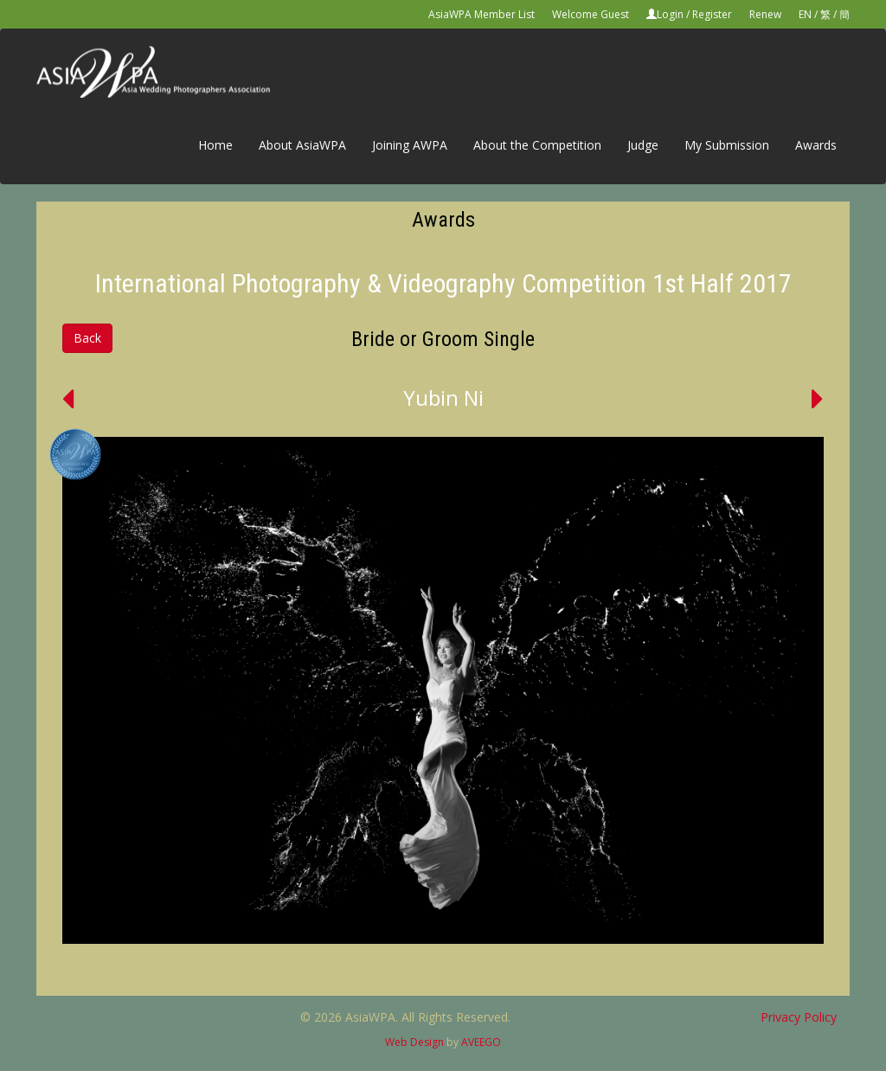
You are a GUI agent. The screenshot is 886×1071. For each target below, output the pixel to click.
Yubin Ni (443, 397)
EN (805, 14)
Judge (642, 145)
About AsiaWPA (302, 145)
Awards (816, 145)
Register (712, 14)
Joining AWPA (409, 145)
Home (215, 145)
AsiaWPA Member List (481, 14)
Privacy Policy (799, 1017)
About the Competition (537, 145)
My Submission (726, 145)
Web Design (414, 1042)
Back (87, 338)
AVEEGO (481, 1042)
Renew (765, 14)
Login (670, 14)
